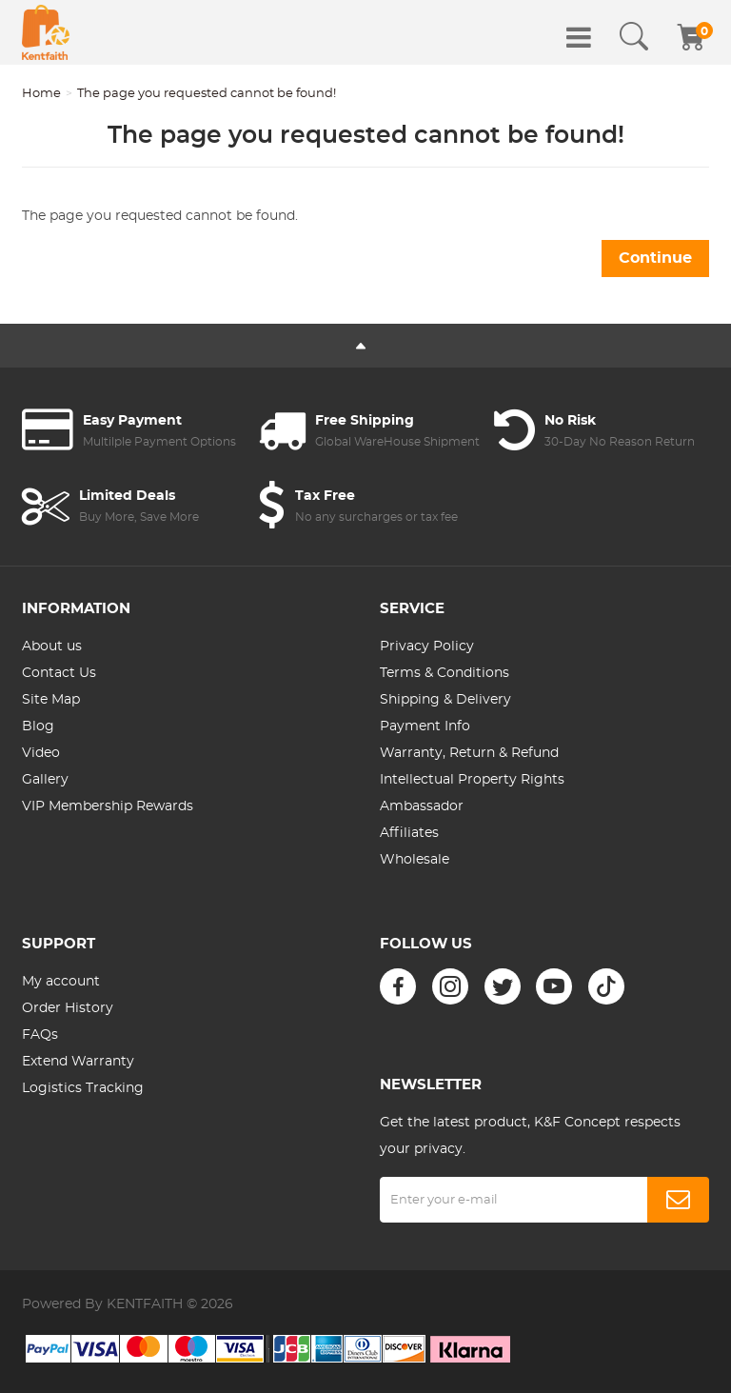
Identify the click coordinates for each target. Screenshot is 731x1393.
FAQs (40, 1035)
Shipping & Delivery (445, 699)
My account (61, 981)
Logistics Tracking (83, 1088)
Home (41, 94)
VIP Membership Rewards (107, 806)
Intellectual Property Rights (472, 779)
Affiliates (409, 833)
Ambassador (422, 806)
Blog (38, 726)
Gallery (45, 779)
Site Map (51, 699)
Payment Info (425, 726)
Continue (655, 258)
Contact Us (59, 673)
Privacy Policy (427, 646)
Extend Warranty (78, 1061)
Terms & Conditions (444, 673)
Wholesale (414, 859)
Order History (67, 1008)
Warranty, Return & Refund (469, 753)
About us (52, 646)
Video (41, 753)
